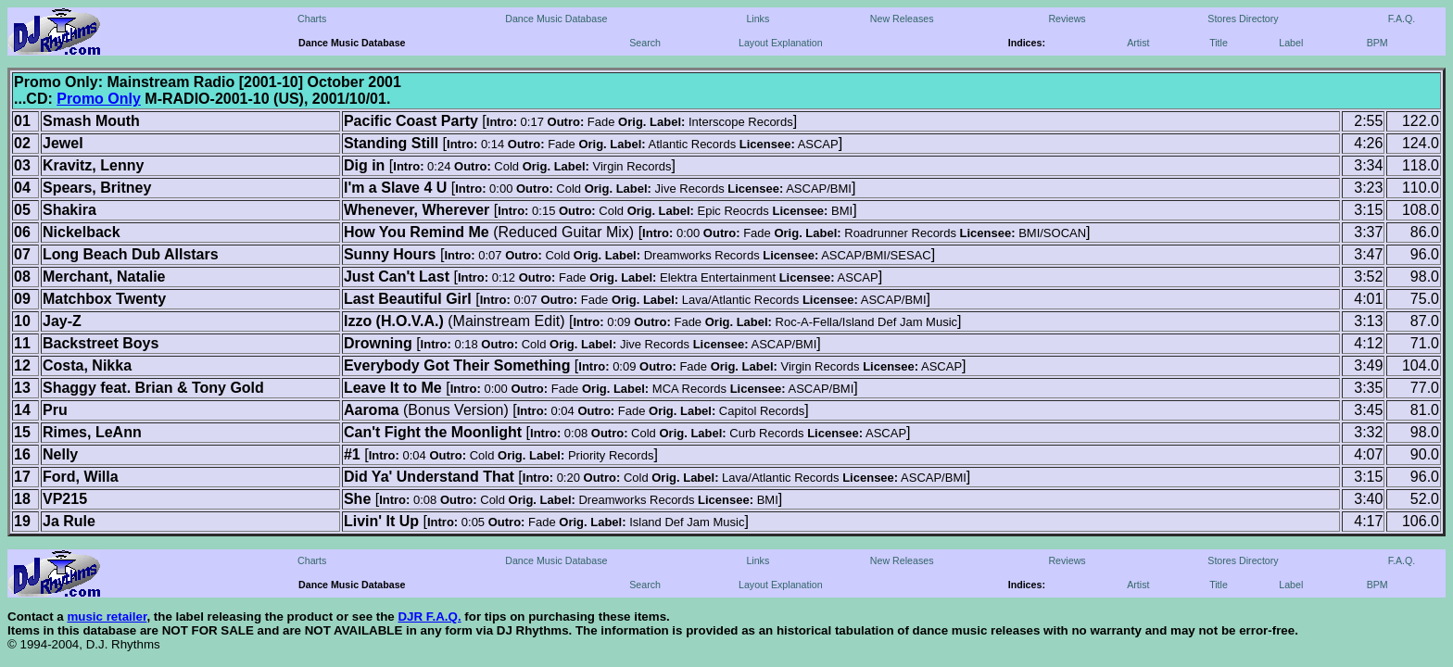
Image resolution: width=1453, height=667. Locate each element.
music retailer (106, 616)
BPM (1377, 42)
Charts (311, 18)
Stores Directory (1242, 18)
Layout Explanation (781, 42)
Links (757, 18)
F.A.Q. (1402, 18)
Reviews (1066, 18)
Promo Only (99, 99)
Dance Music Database (556, 18)
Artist (1138, 42)
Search (645, 42)
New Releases (902, 18)
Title (1218, 42)
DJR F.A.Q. (429, 616)
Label (1291, 42)
